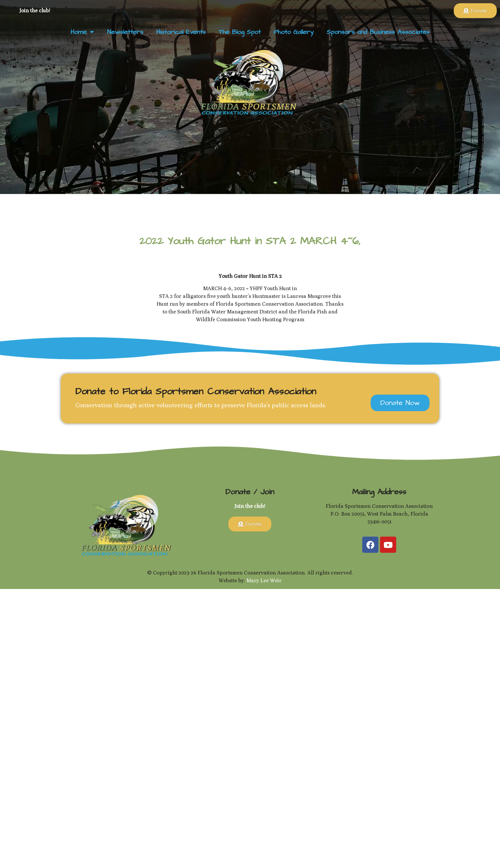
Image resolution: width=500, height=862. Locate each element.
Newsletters (125, 32)
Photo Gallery (294, 32)
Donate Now (400, 403)
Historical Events (181, 32)
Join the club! (34, 10)
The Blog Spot (240, 32)
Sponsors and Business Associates (378, 32)
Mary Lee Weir (264, 580)
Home (82, 32)
